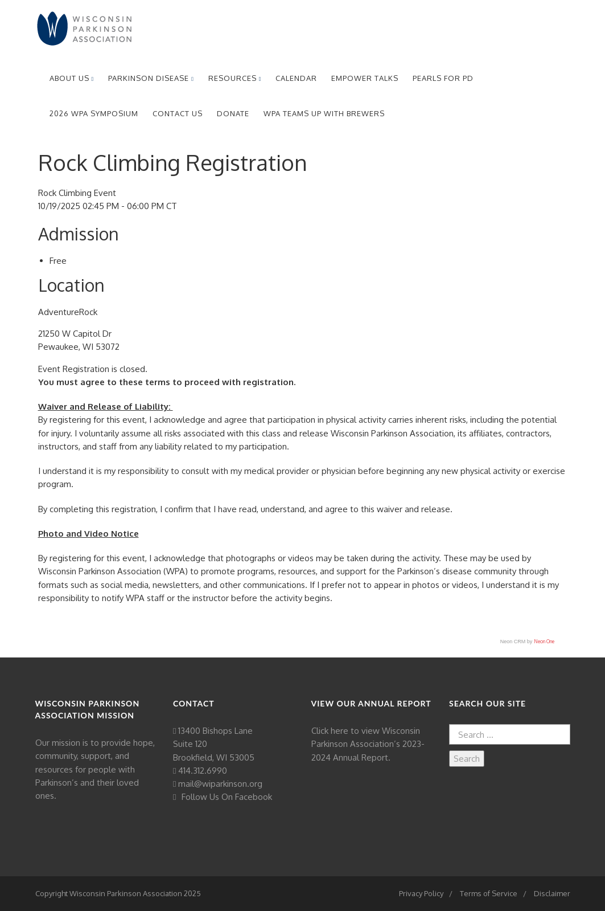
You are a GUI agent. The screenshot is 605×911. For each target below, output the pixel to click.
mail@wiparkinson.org (220, 783)
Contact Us (178, 113)
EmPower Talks (364, 78)
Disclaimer (552, 893)
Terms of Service (488, 893)
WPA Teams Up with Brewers (324, 113)
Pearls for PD (443, 78)
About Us (72, 78)
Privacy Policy (421, 893)
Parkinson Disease (151, 78)
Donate (233, 113)
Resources (235, 78)
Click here (329, 730)
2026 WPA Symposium (94, 113)
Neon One (544, 641)
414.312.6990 (202, 770)
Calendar (296, 78)
